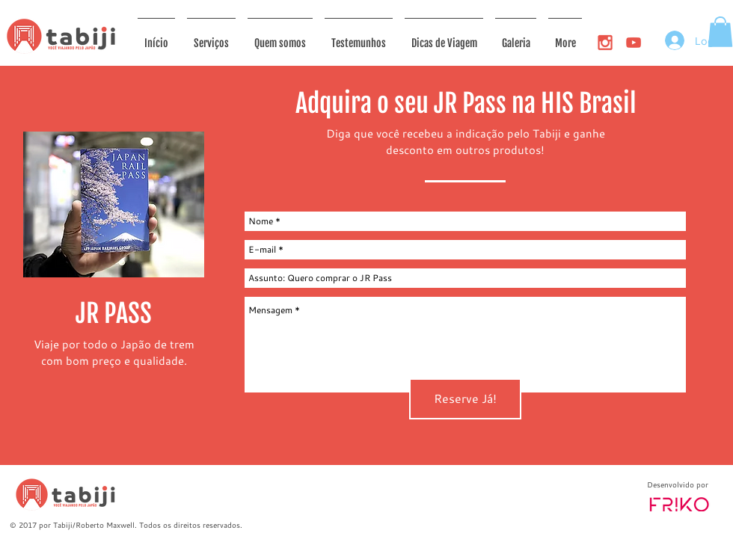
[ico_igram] (605, 42)
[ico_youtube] (633, 42)
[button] (720, 31)
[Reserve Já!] (465, 398)
